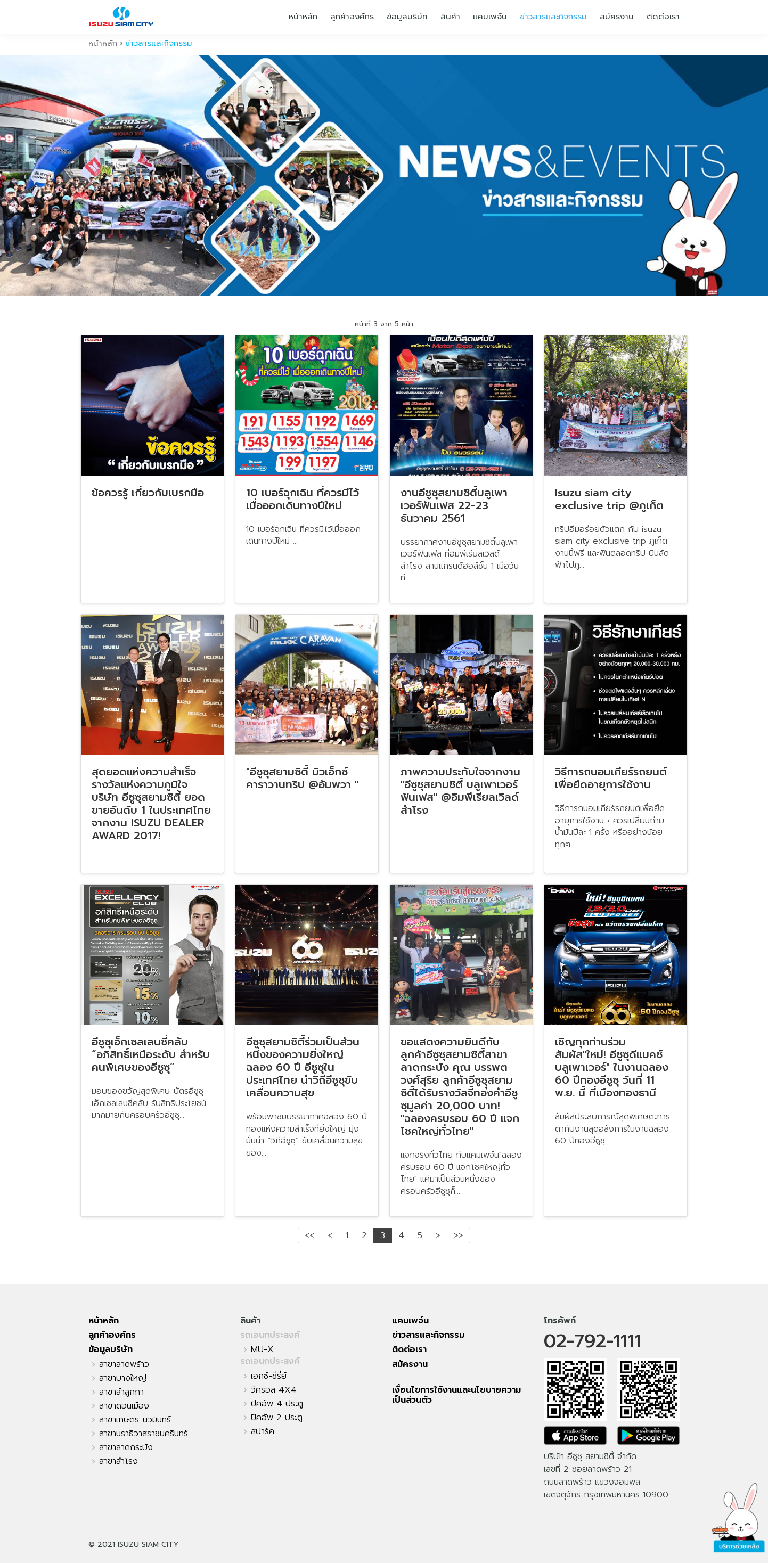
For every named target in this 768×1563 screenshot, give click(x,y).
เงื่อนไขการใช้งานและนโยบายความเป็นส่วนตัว (456, 1395)
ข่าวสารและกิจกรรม (553, 16)
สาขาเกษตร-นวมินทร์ (135, 1419)
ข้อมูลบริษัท (407, 16)
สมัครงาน (617, 16)
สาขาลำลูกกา (121, 1392)
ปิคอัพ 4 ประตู (277, 1404)
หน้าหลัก (303, 16)
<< (309, 1235)
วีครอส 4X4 (274, 1390)
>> (458, 1235)
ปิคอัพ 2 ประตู (277, 1417)
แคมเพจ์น (490, 16)
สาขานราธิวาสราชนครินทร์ (143, 1433)
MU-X (262, 1349)
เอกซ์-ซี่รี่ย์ (269, 1376)
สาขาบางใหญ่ (122, 1378)
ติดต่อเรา (663, 16)
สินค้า (450, 16)
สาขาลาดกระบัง (126, 1447)
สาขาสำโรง (118, 1461)
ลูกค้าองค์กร (352, 16)
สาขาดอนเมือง (124, 1406)
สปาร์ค (262, 1431)
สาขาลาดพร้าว (124, 1364)
